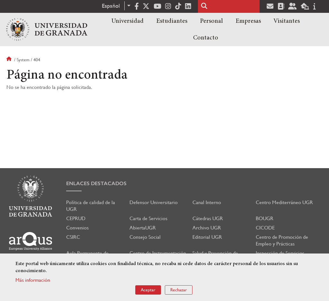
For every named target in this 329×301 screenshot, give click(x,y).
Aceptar (148, 289)
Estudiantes (171, 21)
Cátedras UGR (207, 218)
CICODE (265, 228)
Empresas (248, 21)
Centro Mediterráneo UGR (284, 202)
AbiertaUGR (142, 228)
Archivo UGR (206, 228)
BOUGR (264, 218)
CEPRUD (75, 218)
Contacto (205, 38)
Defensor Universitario (153, 202)
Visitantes (286, 21)
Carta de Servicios (148, 218)
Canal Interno (206, 202)
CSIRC (73, 237)
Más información (32, 280)
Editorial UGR (207, 237)
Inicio (9, 59)
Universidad (127, 21)
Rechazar (178, 289)
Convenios (77, 228)
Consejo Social (145, 237)
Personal (211, 21)
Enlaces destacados (96, 183)
